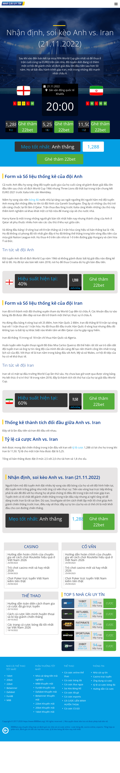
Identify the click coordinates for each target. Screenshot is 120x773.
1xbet (9, 675)
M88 (9, 700)
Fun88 (10, 696)
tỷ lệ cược (77, 447)
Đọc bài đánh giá (82, 605)
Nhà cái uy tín (100, 672)
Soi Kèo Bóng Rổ (72, 688)
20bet (9, 679)
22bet (9, 683)
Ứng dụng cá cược (102, 680)
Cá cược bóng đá (73, 680)
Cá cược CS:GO (72, 708)
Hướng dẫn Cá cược (103, 688)
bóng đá (34, 199)
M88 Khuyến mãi (44, 683)
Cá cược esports (72, 696)
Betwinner (12, 688)
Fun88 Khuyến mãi (45, 687)
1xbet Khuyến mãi (44, 711)
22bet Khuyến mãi (45, 703)
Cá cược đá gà (71, 692)
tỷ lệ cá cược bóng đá (104, 684)
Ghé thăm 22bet (60, 159)
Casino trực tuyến (102, 676)
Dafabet (11, 692)
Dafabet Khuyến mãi (46, 691)
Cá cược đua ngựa (73, 684)
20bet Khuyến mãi (45, 707)
